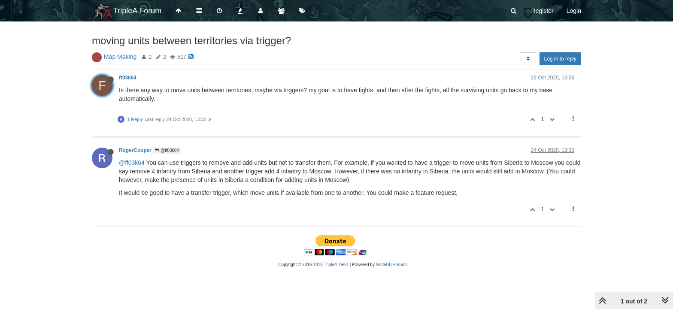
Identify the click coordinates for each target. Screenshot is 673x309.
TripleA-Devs (336, 264)
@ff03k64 (167, 150)
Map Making (120, 56)
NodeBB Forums (392, 264)
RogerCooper (135, 150)
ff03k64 (127, 78)
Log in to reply (560, 59)
